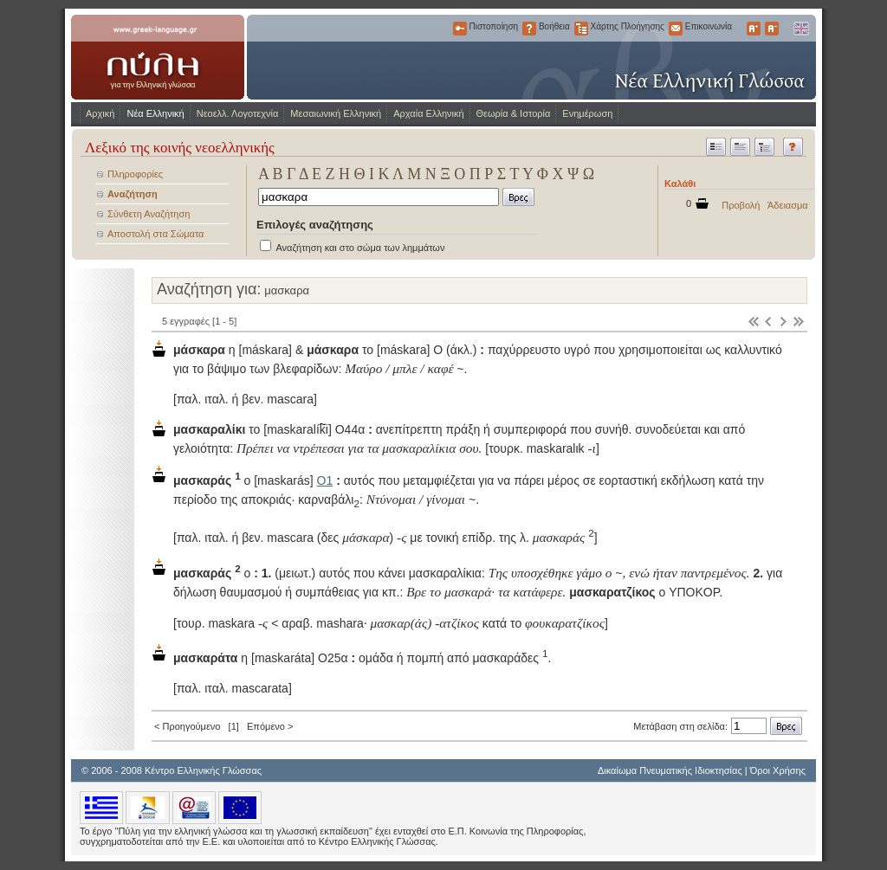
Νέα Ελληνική (155, 113)
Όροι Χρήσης (778, 770)
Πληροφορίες (135, 174)
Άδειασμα (787, 205)
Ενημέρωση (587, 113)
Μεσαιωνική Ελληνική (335, 113)
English (800, 28)
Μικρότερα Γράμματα (772, 28)
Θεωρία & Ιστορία (513, 113)
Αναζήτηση (132, 194)
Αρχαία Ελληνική (428, 113)
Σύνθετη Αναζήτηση (148, 214)
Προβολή (741, 205)
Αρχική (100, 113)
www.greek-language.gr (157, 57)
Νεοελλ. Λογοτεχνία (238, 113)
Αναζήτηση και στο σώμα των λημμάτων (359, 247)
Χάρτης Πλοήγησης (581, 28)
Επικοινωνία (676, 28)
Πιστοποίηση (460, 28)
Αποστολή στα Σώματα (155, 234)
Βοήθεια (529, 28)
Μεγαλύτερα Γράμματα (754, 28)
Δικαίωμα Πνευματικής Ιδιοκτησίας (670, 770)
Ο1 (325, 480)
